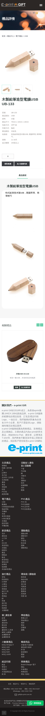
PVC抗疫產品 (26, 509)
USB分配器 (6, 519)
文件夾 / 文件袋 (7, 477)
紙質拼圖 (5, 494)
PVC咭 (4, 492)
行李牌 (4, 582)
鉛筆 (3, 618)
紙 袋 (4, 674)
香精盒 (4, 596)
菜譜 (22, 657)
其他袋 (23, 594)
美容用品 (5, 545)
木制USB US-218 (22, 374)
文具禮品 (6, 463)
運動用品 (24, 548)
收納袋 (4, 608)
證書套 (23, 627)
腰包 (22, 538)
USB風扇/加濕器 (8, 507)
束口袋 (23, 584)
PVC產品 (25, 499)
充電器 (4, 521)
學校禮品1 (25, 620)
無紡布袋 (24, 579)
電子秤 (4, 594)
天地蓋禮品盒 (7, 672)
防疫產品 (5, 579)
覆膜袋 (23, 591)
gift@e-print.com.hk (25, 694)
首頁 (4, 36)
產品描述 (22, 175)
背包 (3, 577)
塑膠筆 (4, 620)
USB (26, 36)
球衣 (22, 488)
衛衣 (22, 483)
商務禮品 (25, 662)
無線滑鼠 (5, 509)
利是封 (4, 669)
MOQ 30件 (6, 650)
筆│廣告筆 (7, 615)
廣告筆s (5, 623)
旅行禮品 (6, 574)
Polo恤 (23, 471)
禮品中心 (10, 36)
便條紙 (4, 466)
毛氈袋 (23, 586)
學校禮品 (25, 615)
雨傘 (3, 601)
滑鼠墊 (4, 487)
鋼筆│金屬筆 (6, 632)
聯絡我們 (32, 684)
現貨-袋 (24, 596)
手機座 (4, 511)
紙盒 (3, 665)
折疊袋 (23, 582)
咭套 (3, 489)
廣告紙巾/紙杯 (26, 647)
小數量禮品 (7, 642)
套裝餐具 (24, 652)
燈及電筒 (5, 523)
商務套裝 (24, 672)
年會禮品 (24, 669)
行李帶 (4, 586)
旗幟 (22, 630)
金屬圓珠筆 (6, 635)
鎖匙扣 (4, 550)
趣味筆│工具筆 (7, 630)
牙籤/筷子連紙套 (27, 645)
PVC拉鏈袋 (25, 504)
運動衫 (23, 480)
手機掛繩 (5, 526)
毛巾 (3, 533)
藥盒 (3, 552)
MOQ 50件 (6, 652)
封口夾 (4, 543)
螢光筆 (4, 625)
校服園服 (24, 485)
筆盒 (3, 485)
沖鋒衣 (23, 476)
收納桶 (4, 567)
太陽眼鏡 (5, 610)
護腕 (22, 545)
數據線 (4, 504)
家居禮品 (6, 530)
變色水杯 (5, 562)
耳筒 (3, 514)
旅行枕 (4, 603)
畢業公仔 (24, 618)
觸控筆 (4, 627)
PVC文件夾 (25, 507)
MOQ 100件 (6, 654)
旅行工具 (5, 591)
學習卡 (4, 667)
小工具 (4, 538)
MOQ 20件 (6, 647)
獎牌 (22, 623)
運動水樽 (24, 533)
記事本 (4, 473)
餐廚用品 (25, 642)
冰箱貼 (4, 548)
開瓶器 (4, 555)
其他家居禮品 (7, 569)
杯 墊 (23, 650)
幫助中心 (24, 684)
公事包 (4, 584)
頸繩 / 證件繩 (7, 468)
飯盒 (3, 557)
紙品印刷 (6, 662)
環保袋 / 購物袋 (28, 574)
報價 (16, 387)
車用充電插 (6, 516)
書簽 (3, 482)
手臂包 (23, 541)
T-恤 (22, 469)
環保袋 (4, 589)
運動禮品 (25, 530)
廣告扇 (4, 536)
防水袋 (23, 543)
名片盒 (4, 475)
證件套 (4, 605)
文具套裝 (5, 480)
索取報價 (7, 164)
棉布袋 (23, 577)
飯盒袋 (23, 589)
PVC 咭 (24, 502)
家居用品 (5, 560)
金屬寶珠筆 (6, 637)
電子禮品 (19, 36)
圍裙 (22, 654)
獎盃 (22, 625)
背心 (22, 478)
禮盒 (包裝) (25, 674)
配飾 (22, 490)
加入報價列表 (22, 164)
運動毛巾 (24, 536)
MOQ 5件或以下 (8, 645)
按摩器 (4, 564)
